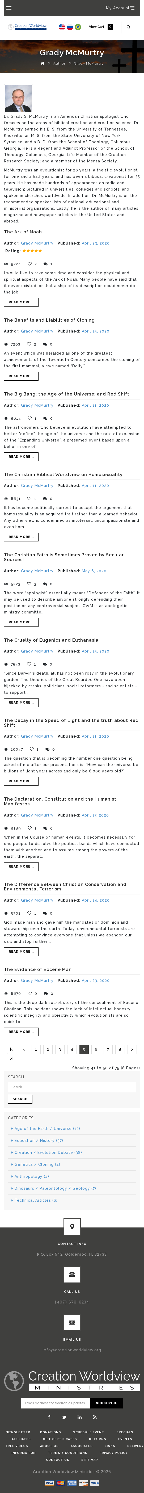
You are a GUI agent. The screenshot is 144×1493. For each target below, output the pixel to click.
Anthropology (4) (30, 1176)
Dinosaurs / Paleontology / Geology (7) (53, 1188)
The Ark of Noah (23, 231)
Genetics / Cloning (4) (35, 1164)
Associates (82, 1446)
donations (50, 1432)
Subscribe (106, 1403)
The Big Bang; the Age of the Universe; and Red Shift (66, 394)
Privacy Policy (113, 1453)
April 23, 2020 (96, 243)
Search (20, 1099)
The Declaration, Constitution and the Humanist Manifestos (60, 801)
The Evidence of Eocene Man (38, 969)
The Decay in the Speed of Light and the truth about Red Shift (71, 723)
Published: (69, 243)
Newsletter (18, 1432)
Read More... (21, 302)
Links (110, 1446)
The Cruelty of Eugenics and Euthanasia (51, 640)
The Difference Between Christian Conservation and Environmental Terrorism (65, 887)
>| (12, 1058)
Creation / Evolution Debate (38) (46, 1152)
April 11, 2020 (95, 405)
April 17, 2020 (95, 815)
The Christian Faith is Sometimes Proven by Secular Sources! (64, 557)
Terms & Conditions (67, 1453)
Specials (124, 1432)
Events (125, 1439)
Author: (12, 243)
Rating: (13, 251)
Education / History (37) (37, 1140)
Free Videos (17, 1446)
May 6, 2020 (94, 571)
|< (12, 1049)
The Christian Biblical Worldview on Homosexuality (63, 474)
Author (59, 63)
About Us (49, 1446)
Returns (97, 1439)
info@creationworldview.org (72, 1350)
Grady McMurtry (89, 63)
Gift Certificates (60, 1439)
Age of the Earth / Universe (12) (45, 1128)
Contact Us (57, 1460)
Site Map (89, 1460)
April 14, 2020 (96, 900)
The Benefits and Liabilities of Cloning (49, 320)
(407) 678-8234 (72, 1302)
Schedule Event (88, 1432)
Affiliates (21, 1439)
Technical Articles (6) (34, 1200)
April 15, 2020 (95, 331)
